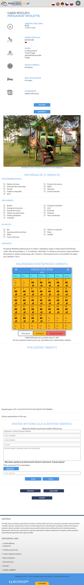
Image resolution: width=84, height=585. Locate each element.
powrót (42, 498)
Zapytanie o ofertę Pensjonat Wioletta (42, 431)
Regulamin (6, 546)
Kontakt (5, 566)
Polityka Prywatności (61, 576)
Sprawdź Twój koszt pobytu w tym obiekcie (42, 168)
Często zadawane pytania (11, 554)
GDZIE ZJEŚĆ (54, 491)
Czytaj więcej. (58, 462)
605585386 (29, 40)
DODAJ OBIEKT (9, 570)
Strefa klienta (8, 543)
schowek (42, 105)
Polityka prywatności (10, 550)
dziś (42, 272)
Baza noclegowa (8, 558)
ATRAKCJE (30, 491)
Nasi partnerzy (7, 562)
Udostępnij (42, 112)
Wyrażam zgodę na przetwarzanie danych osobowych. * (35, 462)
